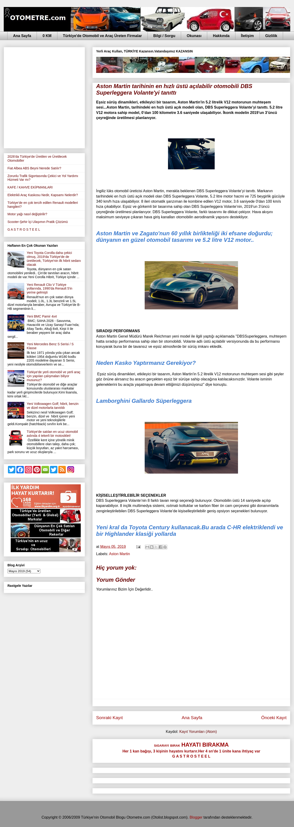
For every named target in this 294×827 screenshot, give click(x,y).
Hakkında (221, 36)
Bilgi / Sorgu (164, 36)
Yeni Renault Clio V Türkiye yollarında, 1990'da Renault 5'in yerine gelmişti (49, 288)
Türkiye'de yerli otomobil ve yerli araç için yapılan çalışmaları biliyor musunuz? (53, 376)
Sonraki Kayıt (109, 717)
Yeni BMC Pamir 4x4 (42, 316)
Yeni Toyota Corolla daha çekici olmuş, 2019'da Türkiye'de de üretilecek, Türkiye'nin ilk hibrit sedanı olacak (54, 258)
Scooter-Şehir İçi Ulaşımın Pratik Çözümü (37, 222)
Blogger (195, 817)
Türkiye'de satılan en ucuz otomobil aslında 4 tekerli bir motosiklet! (52, 433)
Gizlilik (271, 36)
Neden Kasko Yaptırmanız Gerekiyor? (146, 363)
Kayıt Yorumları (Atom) (198, 732)
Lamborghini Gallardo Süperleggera (144, 401)
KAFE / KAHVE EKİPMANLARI (30, 187)
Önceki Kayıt (274, 717)
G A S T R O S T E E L (23, 229)
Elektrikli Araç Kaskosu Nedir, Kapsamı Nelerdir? (42, 195)
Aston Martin (119, 554)
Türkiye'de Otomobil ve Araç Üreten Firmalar (102, 36)
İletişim (247, 36)
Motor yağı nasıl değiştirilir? (27, 214)
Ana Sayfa (22, 36)
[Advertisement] (48, 97)
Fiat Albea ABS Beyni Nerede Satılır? (34, 168)
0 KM (46, 36)
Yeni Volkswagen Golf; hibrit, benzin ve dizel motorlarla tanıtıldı (53, 406)
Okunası (194, 36)
